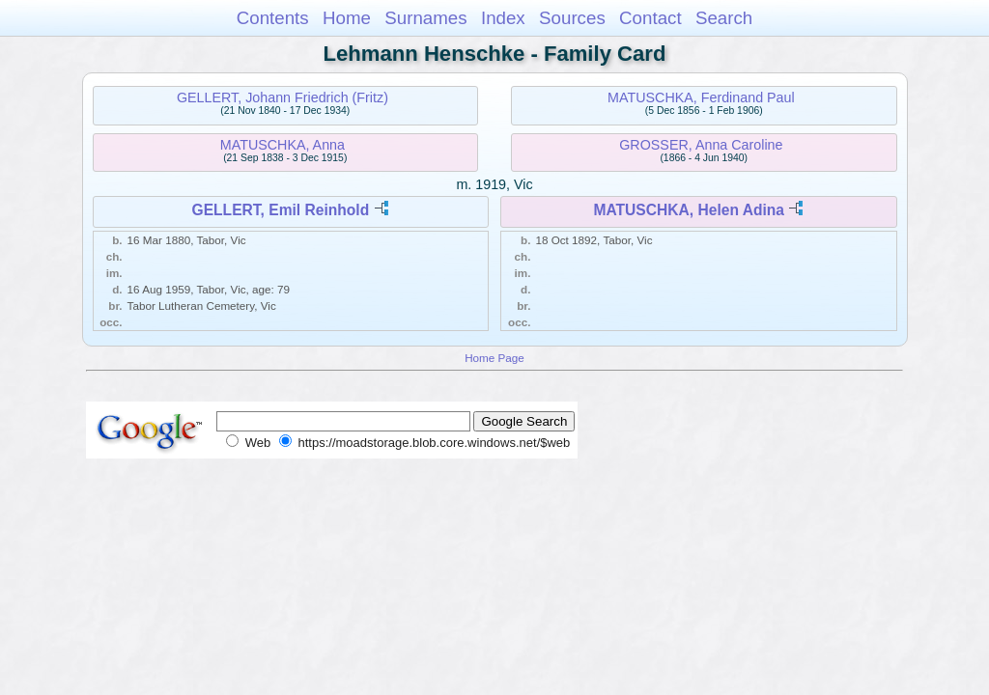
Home (347, 18)
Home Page (494, 357)
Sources (572, 18)
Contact (650, 18)
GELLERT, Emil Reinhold (281, 210)
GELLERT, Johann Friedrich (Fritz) (282, 97)
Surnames (425, 18)
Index (503, 18)
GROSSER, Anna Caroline (700, 145)
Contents (273, 18)
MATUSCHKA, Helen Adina (688, 210)
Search (723, 18)
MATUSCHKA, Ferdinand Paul (701, 97)
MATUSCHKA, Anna (282, 145)
